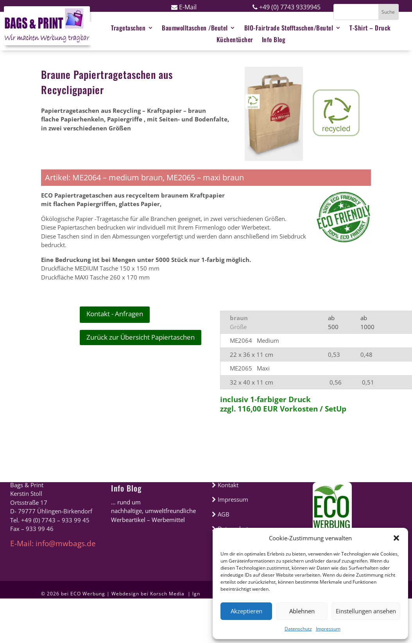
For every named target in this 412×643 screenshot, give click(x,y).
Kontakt (225, 485)
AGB (220, 514)
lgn (196, 593)
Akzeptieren (246, 611)
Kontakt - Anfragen (114, 313)
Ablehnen (302, 611)
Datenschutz (298, 628)
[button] (396, 538)
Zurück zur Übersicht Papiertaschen (140, 337)
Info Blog (126, 488)
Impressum (328, 628)
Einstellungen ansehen (366, 611)
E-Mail (184, 7)
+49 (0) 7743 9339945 (287, 7)
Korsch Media (168, 593)
